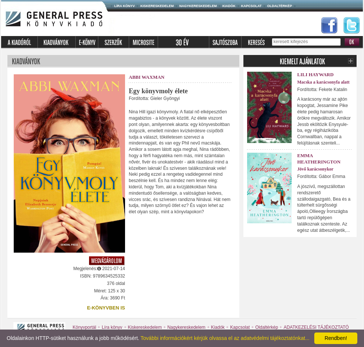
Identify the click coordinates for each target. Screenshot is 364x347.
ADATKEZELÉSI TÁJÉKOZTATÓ (316, 327)
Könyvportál (84, 327)
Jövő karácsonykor (315, 169)
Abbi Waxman (146, 77)
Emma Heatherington (319, 159)
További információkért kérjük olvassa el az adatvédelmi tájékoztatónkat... (225, 338)
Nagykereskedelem (198, 6)
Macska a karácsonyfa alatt (323, 82)
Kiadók (229, 6)
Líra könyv (124, 6)
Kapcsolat (251, 6)
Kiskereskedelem (157, 6)
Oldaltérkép (279, 6)
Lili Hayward (315, 74)
